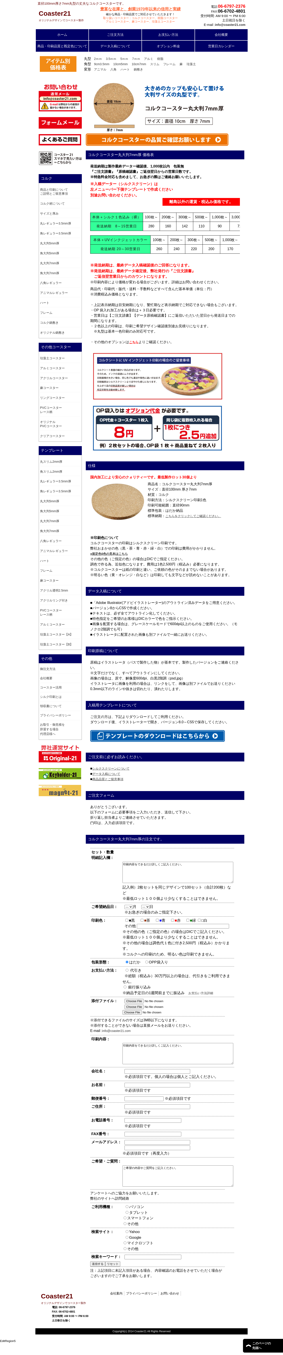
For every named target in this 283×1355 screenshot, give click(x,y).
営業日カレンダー (221, 46)
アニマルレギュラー (54, 293)
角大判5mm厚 (49, 253)
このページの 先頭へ (261, 1346)
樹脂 (160, 59)
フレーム (169, 64)
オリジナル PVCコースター (51, 424)
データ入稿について (115, 46)
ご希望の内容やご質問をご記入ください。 (184, 1186)
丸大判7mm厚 (49, 263)
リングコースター (52, 398)
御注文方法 (47, 669)
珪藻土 (191, 64)
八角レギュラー (51, 283)
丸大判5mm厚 (49, 243)
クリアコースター (52, 436)
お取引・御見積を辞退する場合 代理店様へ (52, 729)
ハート (125, 69)
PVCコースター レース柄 (51, 410)
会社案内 (116, 1305)
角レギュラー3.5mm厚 (55, 233)
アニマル (100, 69)
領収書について (51, 706)
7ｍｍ (136, 59)
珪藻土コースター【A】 (56, 634)
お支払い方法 (168, 34)
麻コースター (49, 388)
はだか (136, 966)
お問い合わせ (170, 1305)
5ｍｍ (124, 59)
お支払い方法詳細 (200, 997)
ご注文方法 (115, 34)
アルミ (148, 59)
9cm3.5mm (101, 64)
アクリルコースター (54, 378)
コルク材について (52, 203)
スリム (154, 64)
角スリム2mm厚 (51, 471)
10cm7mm (139, 64)
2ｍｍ (98, 59)
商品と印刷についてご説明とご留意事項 (54, 192)
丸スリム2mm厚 (51, 461)
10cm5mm (120, 64)
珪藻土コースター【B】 (56, 644)
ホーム (62, 34)
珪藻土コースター (52, 358)
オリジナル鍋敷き (52, 332)
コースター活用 (51, 687)
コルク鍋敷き (49, 322)
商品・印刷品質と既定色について (62, 46)
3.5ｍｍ (111, 59)
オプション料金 (168, 46)
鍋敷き (138, 69)
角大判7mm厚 (49, 273)
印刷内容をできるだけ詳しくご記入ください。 (184, 874)
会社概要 (221, 34)
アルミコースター (52, 368)
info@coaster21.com (116, 1035)
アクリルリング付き (54, 600)
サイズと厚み (49, 213)
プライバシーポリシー (55, 715)
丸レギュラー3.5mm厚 (55, 223)
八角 (113, 69)
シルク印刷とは (51, 696)
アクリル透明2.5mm (54, 590)
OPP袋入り (160, 966)
